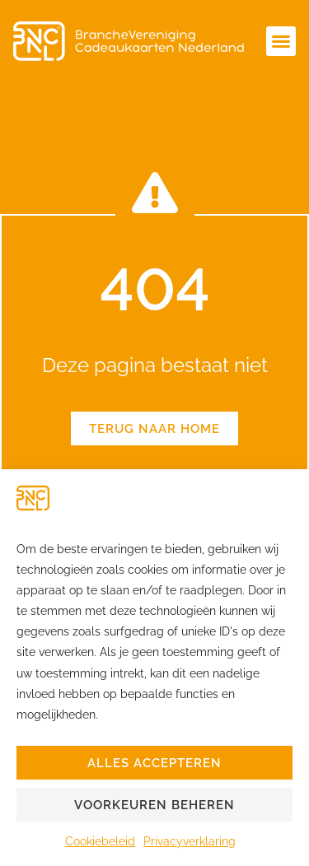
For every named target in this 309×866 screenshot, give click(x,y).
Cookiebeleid (100, 841)
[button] (281, 41)
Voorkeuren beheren (154, 805)
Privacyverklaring (189, 841)
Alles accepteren (154, 763)
